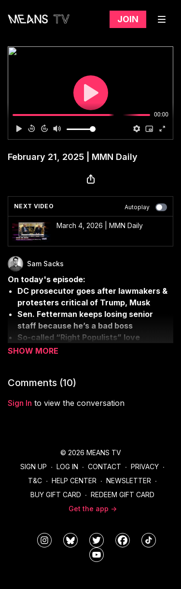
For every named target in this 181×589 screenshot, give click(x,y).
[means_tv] (44, 540)
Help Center (74, 480)
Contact (104, 466)
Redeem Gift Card (122, 494)
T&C (35, 480)
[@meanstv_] (148, 540)
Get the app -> (93, 508)
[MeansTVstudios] (70, 540)
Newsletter (128, 480)
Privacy (145, 466)
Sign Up (33, 466)
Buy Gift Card (55, 494)
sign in (20, 403)
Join (128, 19)
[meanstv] (122, 540)
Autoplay (146, 207)
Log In (67, 466)
